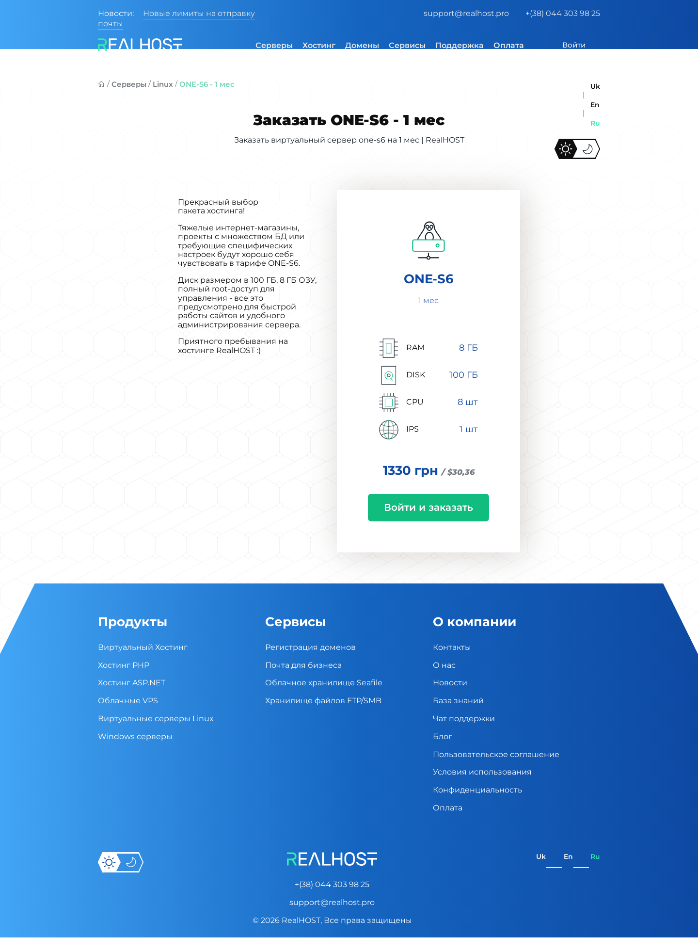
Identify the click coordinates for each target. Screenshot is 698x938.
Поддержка (453, 45)
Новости (450, 683)
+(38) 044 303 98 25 (562, 13)
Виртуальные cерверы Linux (156, 719)
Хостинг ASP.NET (131, 683)
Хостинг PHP (123, 665)
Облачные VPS (128, 701)
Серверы (268, 45)
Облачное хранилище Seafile (323, 683)
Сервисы (401, 45)
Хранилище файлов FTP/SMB (323, 701)
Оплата (503, 45)
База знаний (458, 701)
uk (595, 86)
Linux (163, 84)
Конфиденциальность (477, 790)
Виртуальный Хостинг (143, 647)
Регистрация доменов (310, 647)
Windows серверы (135, 737)
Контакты (452, 647)
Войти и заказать (428, 508)
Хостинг (313, 45)
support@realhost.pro (466, 13)
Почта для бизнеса (303, 665)
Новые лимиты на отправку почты (176, 18)
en (595, 104)
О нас (444, 665)
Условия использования (482, 772)
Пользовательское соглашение (496, 755)
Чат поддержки (464, 719)
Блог (442, 737)
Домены (356, 45)
